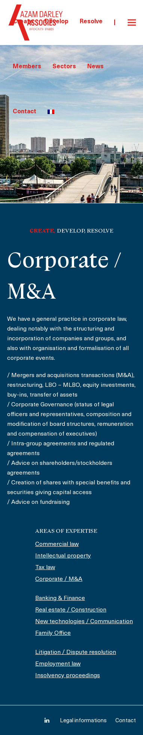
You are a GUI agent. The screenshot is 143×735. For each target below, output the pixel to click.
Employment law (57, 664)
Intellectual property (63, 556)
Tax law (45, 568)
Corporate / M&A (58, 579)
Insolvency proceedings (67, 676)
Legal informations (83, 721)
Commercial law (57, 544)
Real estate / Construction (70, 610)
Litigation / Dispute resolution (75, 652)
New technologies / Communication (84, 622)
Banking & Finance (60, 598)
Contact (125, 721)
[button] (132, 23)
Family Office (53, 633)
